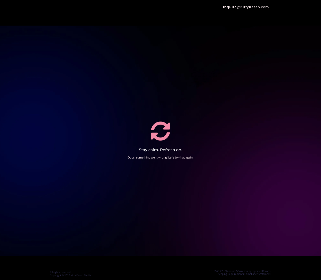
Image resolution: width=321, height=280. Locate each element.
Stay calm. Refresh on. (160, 149)
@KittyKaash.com (246, 7)
